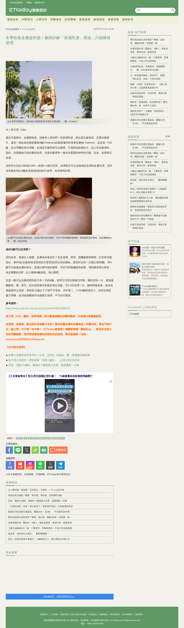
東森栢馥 (113, 19)
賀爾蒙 (51, 438)
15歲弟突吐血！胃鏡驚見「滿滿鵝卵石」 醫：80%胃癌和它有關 (147, 68)
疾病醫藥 (70, 19)
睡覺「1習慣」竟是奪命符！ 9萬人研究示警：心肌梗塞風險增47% (148, 86)
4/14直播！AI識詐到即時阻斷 (153, 248)
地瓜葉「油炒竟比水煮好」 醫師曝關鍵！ (28, 533)
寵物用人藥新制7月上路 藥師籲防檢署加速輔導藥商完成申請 (149, 199)
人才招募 (54, 614)
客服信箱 (93, 614)
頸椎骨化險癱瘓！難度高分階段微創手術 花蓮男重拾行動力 (148, 208)
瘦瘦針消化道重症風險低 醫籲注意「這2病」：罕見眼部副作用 (39, 511)
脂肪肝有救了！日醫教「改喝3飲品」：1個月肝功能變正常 (149, 113)
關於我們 (65, 614)
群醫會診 (56, 19)
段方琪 (20, 438)
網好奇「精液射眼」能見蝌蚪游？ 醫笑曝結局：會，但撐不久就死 (148, 104)
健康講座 (99, 19)
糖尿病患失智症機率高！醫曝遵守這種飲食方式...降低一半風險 (148, 217)
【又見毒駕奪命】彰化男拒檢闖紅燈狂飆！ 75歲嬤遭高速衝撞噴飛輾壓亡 (50, 376)
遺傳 (38, 438)
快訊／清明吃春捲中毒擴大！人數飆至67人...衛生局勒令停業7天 (39, 539)
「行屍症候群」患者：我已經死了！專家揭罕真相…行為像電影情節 (40, 506)
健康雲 (28, 10)
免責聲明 (139, 614)
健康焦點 (13, 19)
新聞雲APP (39, 2)
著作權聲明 (127, 614)
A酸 (32, 438)
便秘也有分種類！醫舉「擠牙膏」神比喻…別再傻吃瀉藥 (35, 495)
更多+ (168, 136)
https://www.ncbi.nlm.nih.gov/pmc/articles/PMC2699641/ (38, 308)
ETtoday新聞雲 (16, 2)
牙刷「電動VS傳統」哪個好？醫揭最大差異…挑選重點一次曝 (43, 365)
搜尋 (173, 10)
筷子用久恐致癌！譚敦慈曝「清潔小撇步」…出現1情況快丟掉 (44, 360)
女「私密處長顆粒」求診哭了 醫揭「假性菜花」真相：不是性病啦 (147, 77)
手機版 (29, 2)
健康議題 (85, 19)
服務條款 (104, 614)
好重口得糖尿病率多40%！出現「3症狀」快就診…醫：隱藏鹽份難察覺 (49, 355)
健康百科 (60, 438)
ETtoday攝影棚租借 (149, 286)
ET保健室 (134, 314)
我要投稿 (44, 614)
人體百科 (41, 19)
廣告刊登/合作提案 (79, 614)
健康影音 (128, 19)
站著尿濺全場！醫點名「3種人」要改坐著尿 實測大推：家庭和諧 (40, 522)
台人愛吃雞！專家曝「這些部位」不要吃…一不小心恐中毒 (36, 490)
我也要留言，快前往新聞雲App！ (60, 596)
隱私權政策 (115, 614)
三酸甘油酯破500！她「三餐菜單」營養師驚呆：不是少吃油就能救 (40, 528)
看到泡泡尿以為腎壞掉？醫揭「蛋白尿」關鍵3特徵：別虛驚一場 (39, 517)
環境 (44, 438)
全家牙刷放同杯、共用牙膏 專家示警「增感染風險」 (148, 95)
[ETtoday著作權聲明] (57, 474)
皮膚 (27, 438)
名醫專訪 (27, 19)
